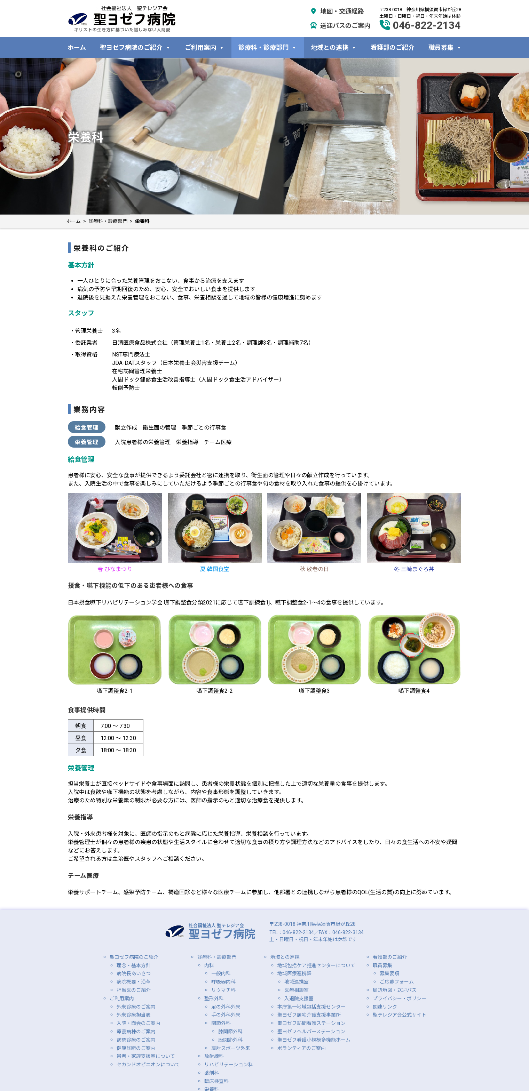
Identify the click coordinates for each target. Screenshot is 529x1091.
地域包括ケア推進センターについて (316, 965)
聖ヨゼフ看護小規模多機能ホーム (313, 1040)
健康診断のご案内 (136, 1048)
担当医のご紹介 (134, 990)
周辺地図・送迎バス (395, 990)
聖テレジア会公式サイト (399, 1015)
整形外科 (214, 998)
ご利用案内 (204, 47)
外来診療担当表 (134, 1015)
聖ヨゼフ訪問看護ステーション (311, 1023)
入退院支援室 (299, 998)
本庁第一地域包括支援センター (311, 1007)
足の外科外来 (225, 1007)
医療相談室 (296, 990)
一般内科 (221, 973)
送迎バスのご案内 (340, 25)
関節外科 (221, 1023)
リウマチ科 (223, 990)
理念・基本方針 (134, 965)
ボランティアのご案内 (301, 1048)
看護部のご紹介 (392, 47)
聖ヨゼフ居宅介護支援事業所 (309, 1015)
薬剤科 (211, 1073)
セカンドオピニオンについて (148, 1064)
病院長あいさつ (134, 973)
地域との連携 (334, 47)
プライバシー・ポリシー (399, 998)
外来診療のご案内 (136, 1007)
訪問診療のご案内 (136, 1040)
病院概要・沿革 (134, 982)
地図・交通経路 (337, 11)
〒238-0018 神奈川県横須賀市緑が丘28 (312, 924)
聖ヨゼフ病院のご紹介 (135, 47)
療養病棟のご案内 (136, 1031)
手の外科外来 (225, 1015)
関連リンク (385, 1007)
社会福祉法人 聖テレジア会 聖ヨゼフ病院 (122, 19)
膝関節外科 (230, 1031)
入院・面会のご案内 (138, 1023)
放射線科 (214, 1056)
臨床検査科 (216, 1081)
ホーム (77, 47)
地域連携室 (296, 982)
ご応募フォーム (397, 982)
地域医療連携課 (294, 973)
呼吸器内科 (223, 982)
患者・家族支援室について (146, 1056)
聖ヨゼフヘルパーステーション (311, 1031)
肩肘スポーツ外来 (230, 1048)
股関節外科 (230, 1040)
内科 (209, 965)
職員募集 (445, 47)
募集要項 (389, 973)
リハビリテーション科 (228, 1064)
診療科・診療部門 (267, 47)
